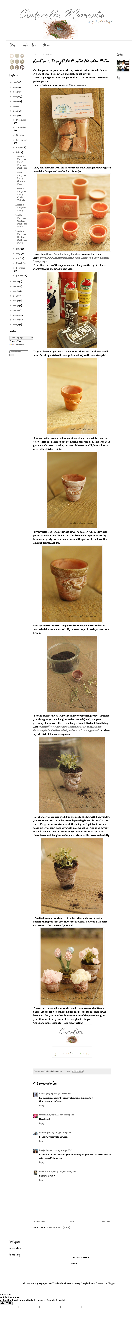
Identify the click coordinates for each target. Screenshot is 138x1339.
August (20, 147)
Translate (16, 344)
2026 (15, 82)
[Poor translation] (9, 1303)
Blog (13, 45)
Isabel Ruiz (44, 1114)
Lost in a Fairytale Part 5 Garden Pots (20, 178)
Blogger (111, 1283)
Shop (46, 45)
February (20, 268)
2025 (15, 87)
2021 (15, 106)
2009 (15, 324)
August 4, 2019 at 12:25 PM (62, 1171)
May (18, 253)
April (18, 258)
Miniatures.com (78, 85)
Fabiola (42, 1132)
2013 (15, 305)
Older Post (105, 1221)
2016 (15, 291)
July (18, 152)
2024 (15, 91)
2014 (15, 300)
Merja (42, 1150)
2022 (15, 101)
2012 (15, 310)
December (21, 120)
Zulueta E (43, 1171)
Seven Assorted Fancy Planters (63, 254)
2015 (15, 296)
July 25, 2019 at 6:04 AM (59, 1132)
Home (72, 1221)
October (20, 135)
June (18, 248)
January (20, 275)
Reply (41, 1105)
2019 (15, 115)
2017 (15, 286)
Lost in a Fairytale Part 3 (20, 207)
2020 (15, 111)
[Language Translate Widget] (21, 338)
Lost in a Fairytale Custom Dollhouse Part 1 (21, 237)
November (21, 127)
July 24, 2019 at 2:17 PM (62, 1114)
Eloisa (42, 1093)
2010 (15, 319)
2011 (15, 315)
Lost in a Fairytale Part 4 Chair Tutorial (20, 194)
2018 (15, 281)
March (19, 263)
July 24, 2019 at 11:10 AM (58, 1093)
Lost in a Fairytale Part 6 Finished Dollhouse (21, 162)
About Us (29, 45)
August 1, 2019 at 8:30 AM (58, 1150)
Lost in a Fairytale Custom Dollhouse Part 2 (21, 221)
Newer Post (39, 1221)
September (21, 140)
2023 (15, 96)
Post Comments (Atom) (58, 1227)
